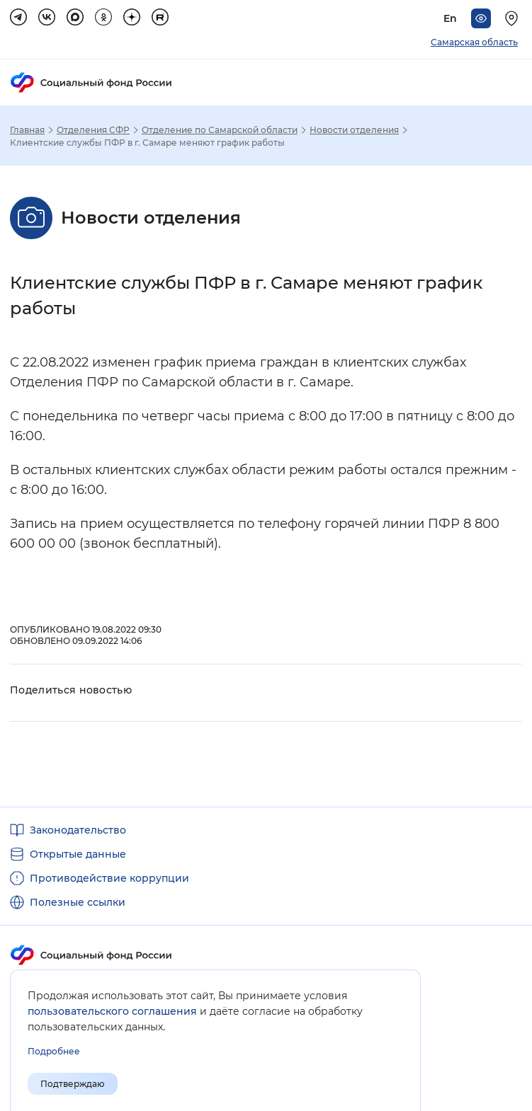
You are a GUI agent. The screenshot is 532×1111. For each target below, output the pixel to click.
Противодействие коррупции (109, 878)
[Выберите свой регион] (513, 18)
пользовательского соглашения (112, 1011)
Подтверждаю (72, 1083)
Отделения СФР (93, 130)
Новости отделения (354, 130)
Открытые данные (78, 854)
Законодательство (78, 830)
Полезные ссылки (77, 902)
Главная (27, 130)
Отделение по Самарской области (220, 130)
